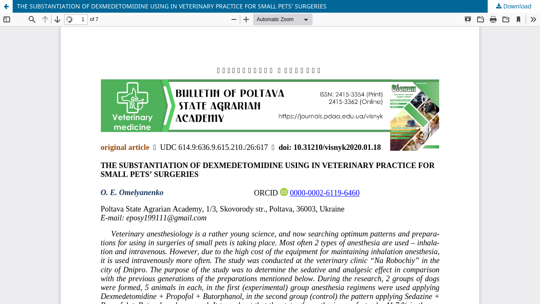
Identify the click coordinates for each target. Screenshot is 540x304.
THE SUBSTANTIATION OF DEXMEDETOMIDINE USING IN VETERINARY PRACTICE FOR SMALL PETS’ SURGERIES (172, 6)
